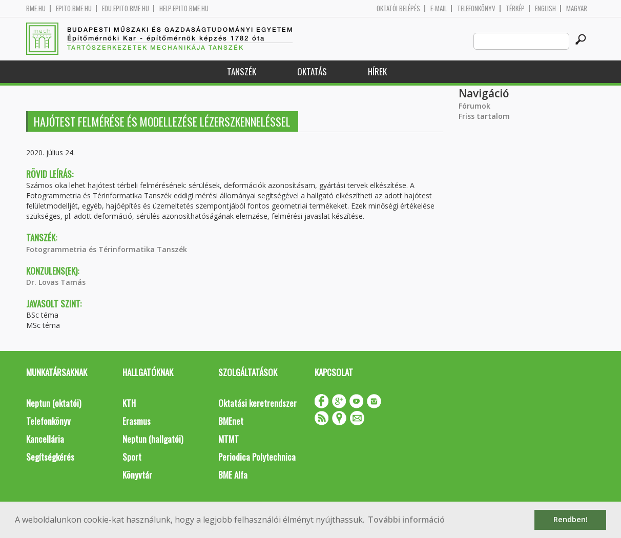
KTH (129, 403)
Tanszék (241, 71)
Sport (131, 456)
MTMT (228, 438)
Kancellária (45, 438)
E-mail (438, 8)
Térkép (515, 8)
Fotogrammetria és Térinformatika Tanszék (106, 249)
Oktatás (312, 71)
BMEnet (230, 421)
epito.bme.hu (74, 8)
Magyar (576, 8)
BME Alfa (232, 474)
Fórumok (474, 106)
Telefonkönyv (476, 8)
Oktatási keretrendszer (257, 403)
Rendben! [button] (570, 519)
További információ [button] (406, 519)
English (545, 8)
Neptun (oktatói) (53, 403)
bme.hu (36, 8)
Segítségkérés (50, 456)
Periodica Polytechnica (257, 456)
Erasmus (136, 421)
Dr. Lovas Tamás (56, 282)
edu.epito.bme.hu (125, 8)
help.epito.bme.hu (184, 8)
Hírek (377, 71)
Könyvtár (137, 474)
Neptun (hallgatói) (152, 438)
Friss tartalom (484, 116)
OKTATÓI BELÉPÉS (398, 8)
